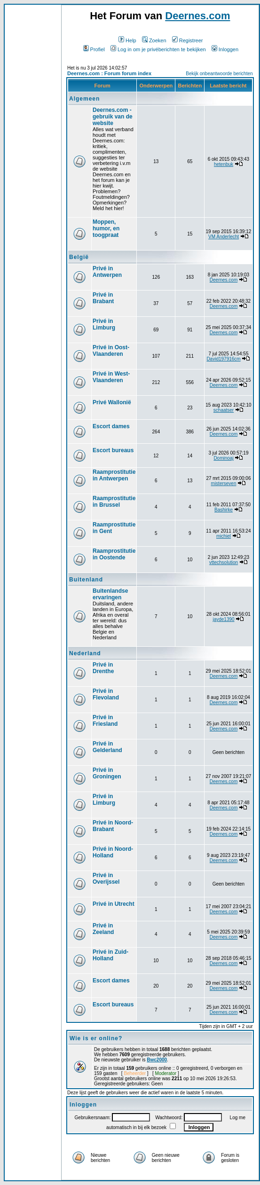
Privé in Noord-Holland (113, 852)
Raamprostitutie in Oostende (114, 554)
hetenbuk (223, 164)
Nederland (85, 653)
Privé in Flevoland (106, 694)
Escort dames (111, 426)
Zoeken (154, 40)
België (79, 257)
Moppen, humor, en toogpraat (106, 228)
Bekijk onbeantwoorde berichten (219, 73)
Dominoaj (223, 458)
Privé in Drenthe (103, 668)
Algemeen (84, 98)
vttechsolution (223, 562)
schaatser (223, 410)
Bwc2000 (157, 1059)
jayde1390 (223, 619)
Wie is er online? (96, 1038)
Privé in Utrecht (113, 904)
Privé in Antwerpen (107, 271)
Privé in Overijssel (106, 878)
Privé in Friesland (105, 720)
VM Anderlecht (223, 236)
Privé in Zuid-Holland (110, 955)
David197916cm (223, 358)
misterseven (223, 483)
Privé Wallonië (112, 402)
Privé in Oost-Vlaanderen (111, 350)
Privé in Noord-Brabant (113, 825)
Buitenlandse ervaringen (110, 594)
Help (127, 40)
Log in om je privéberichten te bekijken (158, 49)
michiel (223, 536)
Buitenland (86, 579)
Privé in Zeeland (103, 928)
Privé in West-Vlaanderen (111, 377)
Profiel (94, 49)
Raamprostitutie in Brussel (114, 501)
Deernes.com (197, 16)
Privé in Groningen (107, 773)
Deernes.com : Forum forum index (109, 73)
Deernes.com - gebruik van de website (113, 116)
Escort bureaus (113, 450)
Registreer (187, 40)
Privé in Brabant (103, 298)
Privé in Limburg (104, 324)
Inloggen (225, 49)
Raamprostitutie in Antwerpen (114, 475)
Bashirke (223, 509)
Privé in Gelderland (107, 746)
